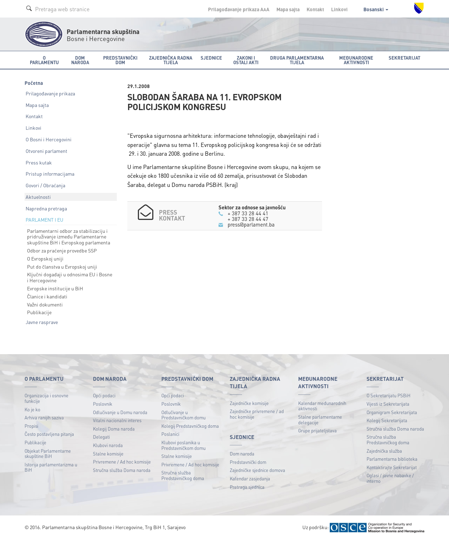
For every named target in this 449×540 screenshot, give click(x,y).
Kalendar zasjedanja (250, 478)
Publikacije (39, 312)
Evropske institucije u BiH (55, 288)
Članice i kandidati (47, 296)
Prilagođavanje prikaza (50, 93)
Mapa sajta (288, 9)
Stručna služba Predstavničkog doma (182, 475)
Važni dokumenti (45, 304)
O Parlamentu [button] (44, 60)
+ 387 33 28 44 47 (248, 219)
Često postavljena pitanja (49, 434)
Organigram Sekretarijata (392, 412)
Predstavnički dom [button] (120, 60)
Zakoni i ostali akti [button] (246, 60)
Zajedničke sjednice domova (257, 470)
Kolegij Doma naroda (114, 429)
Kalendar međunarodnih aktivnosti (322, 406)
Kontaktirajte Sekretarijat (392, 467)
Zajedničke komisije (249, 403)
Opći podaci (104, 395)
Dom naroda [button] (80, 60)
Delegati (101, 437)
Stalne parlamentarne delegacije (320, 419)
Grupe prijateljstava (317, 430)
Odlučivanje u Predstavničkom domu (183, 415)
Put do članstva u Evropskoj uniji (62, 266)
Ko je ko (32, 409)
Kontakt (315, 9)
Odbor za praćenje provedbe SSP (62, 250)
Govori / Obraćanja (45, 185)
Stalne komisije (108, 454)
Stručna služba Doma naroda (121, 470)
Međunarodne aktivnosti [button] (356, 60)
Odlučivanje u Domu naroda (120, 412)
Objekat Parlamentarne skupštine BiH (48, 453)
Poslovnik (102, 404)
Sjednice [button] (211, 58)
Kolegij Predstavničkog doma (190, 426)
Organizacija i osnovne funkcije (46, 398)
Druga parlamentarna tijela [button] (297, 60)
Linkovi (339, 9)
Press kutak (39, 162)
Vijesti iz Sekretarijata (388, 404)
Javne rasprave (42, 322)
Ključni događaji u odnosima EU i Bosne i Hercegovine (69, 277)
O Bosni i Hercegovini (49, 139)
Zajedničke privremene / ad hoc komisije (257, 414)
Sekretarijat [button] (404, 58)
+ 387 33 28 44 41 (248, 213)
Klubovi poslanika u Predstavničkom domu (183, 445)
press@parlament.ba (251, 224)
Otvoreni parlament (46, 151)
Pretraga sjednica (247, 487)
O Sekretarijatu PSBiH (388, 395)
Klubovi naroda (108, 445)
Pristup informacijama (50, 173)
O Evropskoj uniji (45, 258)
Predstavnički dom (248, 462)
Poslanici (170, 434)
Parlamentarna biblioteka (392, 459)
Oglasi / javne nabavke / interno (390, 478)
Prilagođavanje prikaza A (238, 9)
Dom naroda (242, 454)
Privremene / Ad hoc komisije (122, 462)
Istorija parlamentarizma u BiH (51, 467)
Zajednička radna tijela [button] (170, 60)
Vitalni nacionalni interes (117, 420)
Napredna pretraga (46, 208)
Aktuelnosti (38, 197)
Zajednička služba (384, 451)
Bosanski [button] (375, 9)
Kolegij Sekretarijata (387, 420)
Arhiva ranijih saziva (44, 417)
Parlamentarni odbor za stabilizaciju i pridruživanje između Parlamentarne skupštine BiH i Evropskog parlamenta (68, 237)
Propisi (31, 426)
